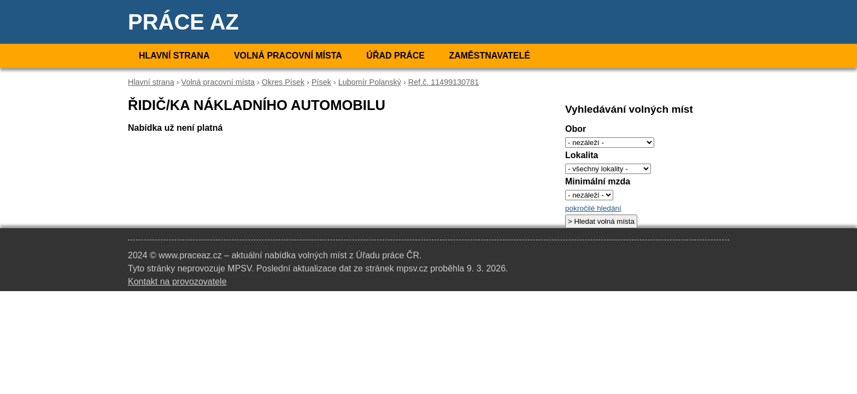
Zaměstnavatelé (489, 55)
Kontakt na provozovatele (177, 281)
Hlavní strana (174, 55)
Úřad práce (395, 55)
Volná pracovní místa (288, 55)
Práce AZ (183, 22)
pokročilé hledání (593, 208)
